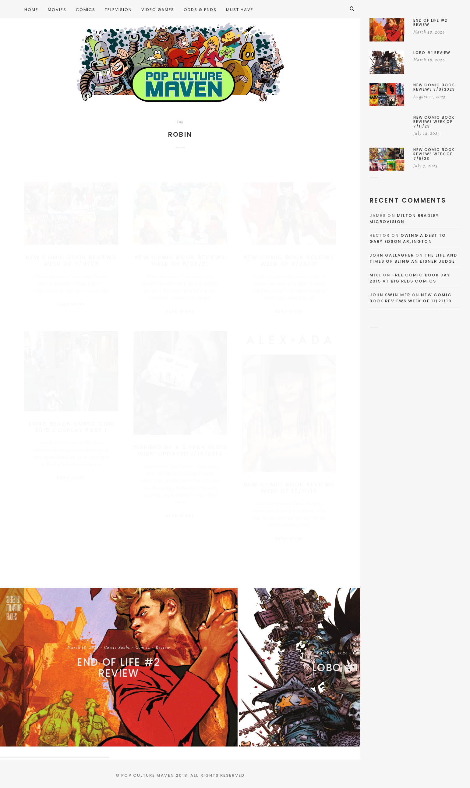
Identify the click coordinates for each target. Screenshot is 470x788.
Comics (143, 648)
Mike (375, 275)
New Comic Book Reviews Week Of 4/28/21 (289, 254)
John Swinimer (389, 295)
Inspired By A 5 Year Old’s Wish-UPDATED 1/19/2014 (180, 448)
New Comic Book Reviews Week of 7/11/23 (71, 254)
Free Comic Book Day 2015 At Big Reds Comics (409, 278)
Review (163, 648)
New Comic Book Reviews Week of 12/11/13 (289, 485)
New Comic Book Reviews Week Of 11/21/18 (410, 298)
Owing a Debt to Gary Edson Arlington (407, 238)
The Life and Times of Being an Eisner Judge (413, 258)
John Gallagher (391, 255)
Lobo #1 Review (357, 667)
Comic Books (117, 648)
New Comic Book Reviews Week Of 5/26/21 (180, 254)
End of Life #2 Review (119, 667)
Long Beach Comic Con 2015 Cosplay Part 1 (71, 424)
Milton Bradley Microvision (404, 219)
